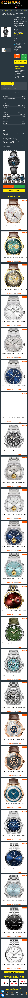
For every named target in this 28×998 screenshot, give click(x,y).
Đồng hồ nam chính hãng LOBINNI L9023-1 (14, 803)
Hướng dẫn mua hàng (8, 86)
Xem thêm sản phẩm (14, 972)
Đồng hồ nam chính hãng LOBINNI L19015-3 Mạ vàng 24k (14, 289)
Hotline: (20, 61)
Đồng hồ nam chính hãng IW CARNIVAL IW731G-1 (14, 868)
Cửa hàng (18, 2)
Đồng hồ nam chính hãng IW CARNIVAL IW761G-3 (14, 482)
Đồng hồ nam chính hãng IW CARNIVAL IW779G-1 (14, 417)
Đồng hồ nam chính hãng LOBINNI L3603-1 (14, 225)
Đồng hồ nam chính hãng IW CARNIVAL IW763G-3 (14, 450)
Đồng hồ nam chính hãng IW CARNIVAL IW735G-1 (14, 835)
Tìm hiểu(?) (19, 44)
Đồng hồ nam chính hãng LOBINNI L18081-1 (14, 739)
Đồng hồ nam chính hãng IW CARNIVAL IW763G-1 (14, 675)
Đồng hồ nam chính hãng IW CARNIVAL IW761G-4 (14, 514)
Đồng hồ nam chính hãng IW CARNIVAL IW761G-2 (14, 546)
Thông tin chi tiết (7, 83)
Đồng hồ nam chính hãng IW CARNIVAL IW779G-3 (14, 353)
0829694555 (19, 5)
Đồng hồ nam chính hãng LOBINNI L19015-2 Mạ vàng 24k (14, 257)
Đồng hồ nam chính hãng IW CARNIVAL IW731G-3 (14, 932)
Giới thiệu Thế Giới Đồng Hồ (10, 88)
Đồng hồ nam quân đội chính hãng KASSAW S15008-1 (14, 642)
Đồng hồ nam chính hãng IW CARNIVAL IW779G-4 (14, 321)
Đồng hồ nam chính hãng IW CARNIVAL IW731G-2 (14, 964)
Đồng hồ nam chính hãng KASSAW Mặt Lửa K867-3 (14, 610)
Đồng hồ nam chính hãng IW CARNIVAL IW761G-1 (14, 578)
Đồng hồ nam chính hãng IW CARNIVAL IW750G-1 (14, 900)
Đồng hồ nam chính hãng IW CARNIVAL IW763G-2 (14, 707)
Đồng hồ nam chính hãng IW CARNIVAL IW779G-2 (14, 385)
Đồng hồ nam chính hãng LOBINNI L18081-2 (14, 771)
